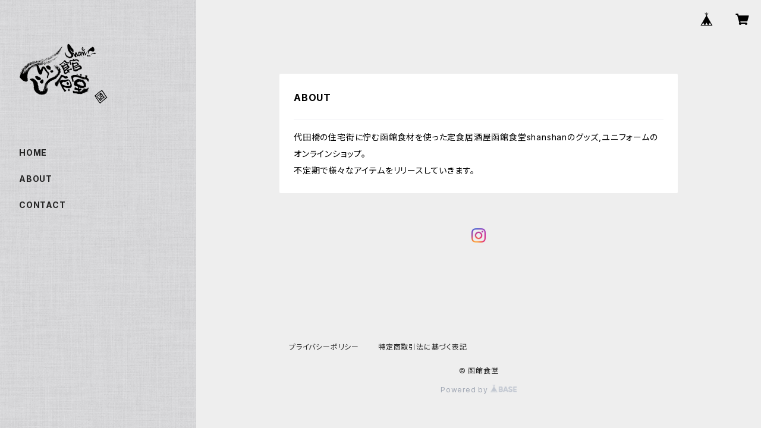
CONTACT (42, 205)
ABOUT (35, 179)
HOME (33, 152)
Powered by (479, 389)
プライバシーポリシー (324, 346)
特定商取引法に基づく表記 (422, 346)
